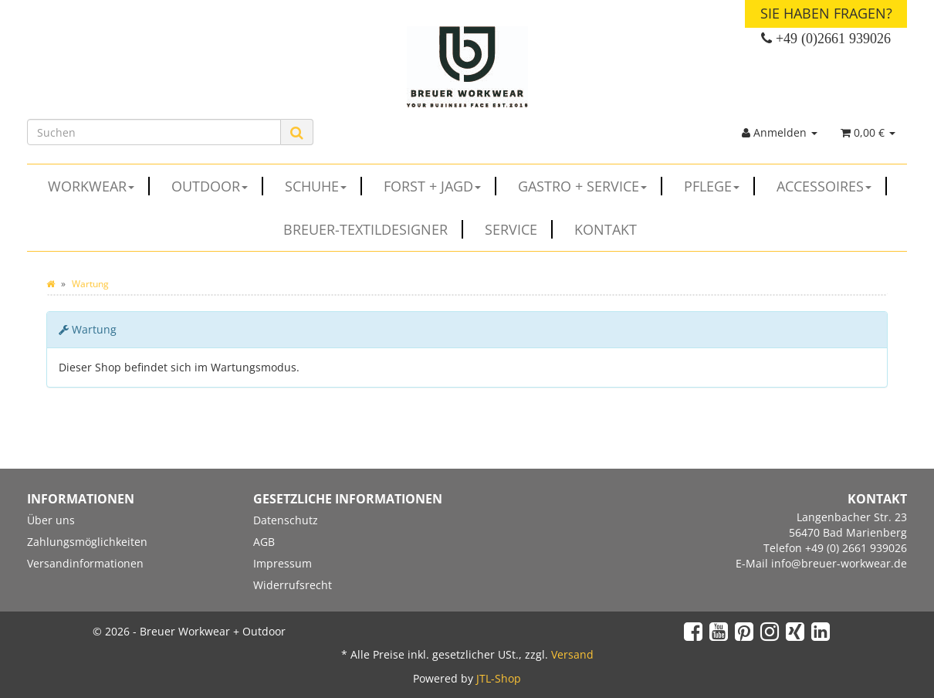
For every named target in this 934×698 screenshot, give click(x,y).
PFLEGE (719, 186)
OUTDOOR (217, 186)
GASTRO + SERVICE (590, 186)
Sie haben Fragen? (826, 13)
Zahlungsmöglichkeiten (87, 541)
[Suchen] (154, 132)
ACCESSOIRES (832, 186)
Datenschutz (285, 520)
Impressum (282, 563)
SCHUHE (323, 186)
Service (519, 229)
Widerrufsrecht (292, 585)
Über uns (51, 520)
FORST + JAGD (440, 186)
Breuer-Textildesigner (373, 229)
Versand (572, 654)
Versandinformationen (85, 563)
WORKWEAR (99, 186)
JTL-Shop (498, 678)
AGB (264, 541)
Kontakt (605, 229)
